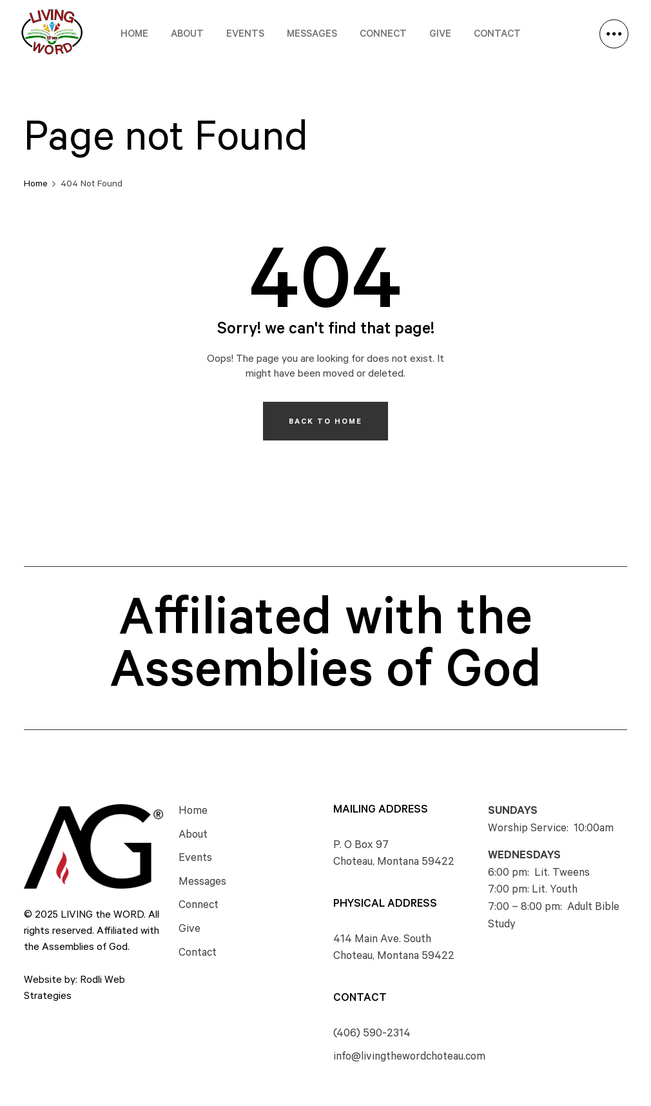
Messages (312, 35)
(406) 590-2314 (372, 1035)
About (187, 35)
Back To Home (325, 423)
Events (245, 35)
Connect (383, 35)
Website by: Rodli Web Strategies (74, 989)
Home (134, 35)
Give (440, 35)
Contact (497, 35)
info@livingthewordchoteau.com (409, 1058)
